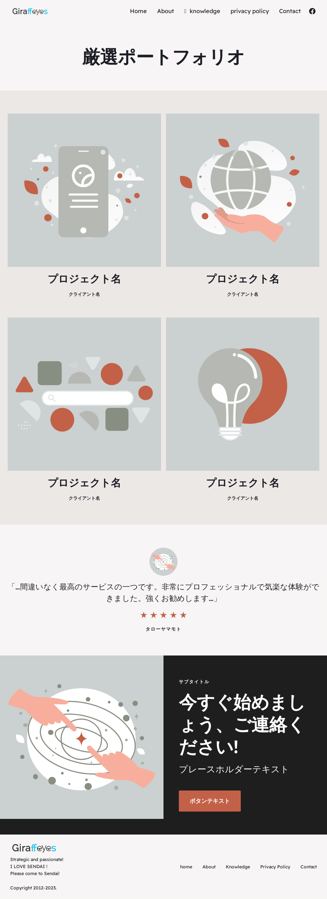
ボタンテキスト (210, 801)
